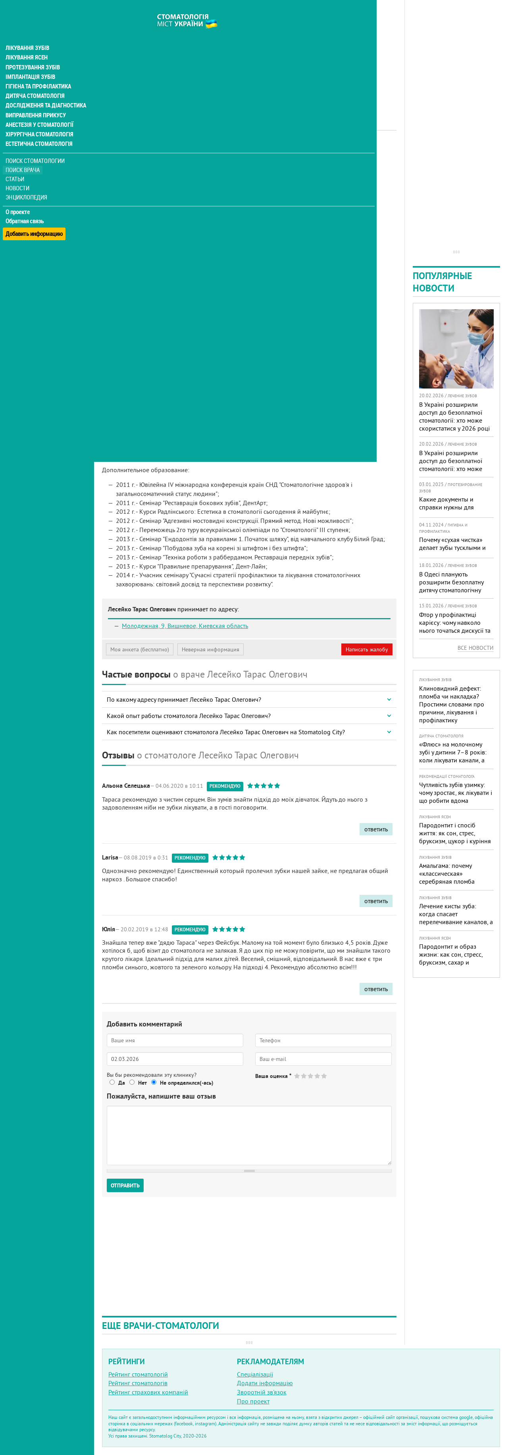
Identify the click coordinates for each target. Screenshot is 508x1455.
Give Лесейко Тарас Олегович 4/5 (317, 1076)
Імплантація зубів (30, 62)
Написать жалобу (367, 649)
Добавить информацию (34, 214)
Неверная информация (210, 649)
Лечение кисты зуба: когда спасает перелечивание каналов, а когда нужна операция (456, 918)
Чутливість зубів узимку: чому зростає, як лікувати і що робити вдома (455, 792)
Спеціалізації (255, 1374)
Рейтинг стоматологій (138, 1374)
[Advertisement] (249, 55)
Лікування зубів (27, 33)
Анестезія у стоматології (39, 109)
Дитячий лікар (210, 153)
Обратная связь (25, 205)
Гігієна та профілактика (38, 71)
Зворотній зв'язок (262, 1392)
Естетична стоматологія (38, 128)
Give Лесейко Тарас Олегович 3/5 (311, 1076)
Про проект (253, 1401)
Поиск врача (23, 154)
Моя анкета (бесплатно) (139, 649)
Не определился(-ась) (187, 1082)
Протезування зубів (32, 52)
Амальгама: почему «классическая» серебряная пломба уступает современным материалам (451, 881)
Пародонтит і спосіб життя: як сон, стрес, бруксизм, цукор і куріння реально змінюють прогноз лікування (455, 841)
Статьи (16, 163)
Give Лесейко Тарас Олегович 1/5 (297, 1076)
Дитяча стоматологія (34, 81)
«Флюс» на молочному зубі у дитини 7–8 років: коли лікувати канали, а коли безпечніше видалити (453, 760)
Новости (18, 172)
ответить (376, 829)
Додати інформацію (265, 1383)
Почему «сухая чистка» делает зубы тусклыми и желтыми (452, 547)
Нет (142, 1082)
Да (121, 1082)
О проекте (18, 196)
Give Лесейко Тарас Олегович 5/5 (324, 1076)
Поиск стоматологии (35, 145)
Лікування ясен (26, 43)
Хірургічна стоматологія (39, 119)
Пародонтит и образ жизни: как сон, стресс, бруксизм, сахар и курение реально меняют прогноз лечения (454, 962)
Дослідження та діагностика (44, 90)
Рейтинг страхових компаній (148, 1392)
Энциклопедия (27, 181)
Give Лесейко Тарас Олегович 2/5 (304, 1076)
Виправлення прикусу (35, 100)
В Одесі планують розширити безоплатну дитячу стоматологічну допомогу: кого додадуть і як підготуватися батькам (455, 590)
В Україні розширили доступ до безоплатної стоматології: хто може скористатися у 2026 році (454, 416)
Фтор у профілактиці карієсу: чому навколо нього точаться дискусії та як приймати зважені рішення (455, 630)
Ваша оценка (273, 1076)
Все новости (476, 647)
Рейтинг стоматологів (137, 1383)
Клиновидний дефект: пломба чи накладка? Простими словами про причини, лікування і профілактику (451, 704)
